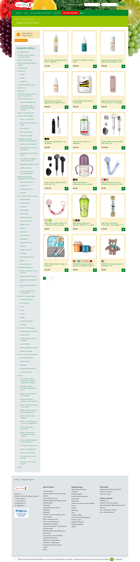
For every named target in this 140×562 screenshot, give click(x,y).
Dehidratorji (21, 88)
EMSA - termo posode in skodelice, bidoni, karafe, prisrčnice (28, 434)
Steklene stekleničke (27, 299)
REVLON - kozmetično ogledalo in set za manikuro (29, 400)
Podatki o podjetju (76, 515)
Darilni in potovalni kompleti (29, 144)
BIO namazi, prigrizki (26, 132)
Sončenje (23, 253)
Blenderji (23, 365)
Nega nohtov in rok (26, 242)
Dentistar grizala (25, 344)
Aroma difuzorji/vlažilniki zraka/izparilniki (28, 292)
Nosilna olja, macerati (27, 189)
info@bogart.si (20, 505)
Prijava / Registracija (21, 40)
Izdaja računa (75, 501)
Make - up (23, 260)
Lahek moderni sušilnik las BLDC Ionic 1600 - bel (112, 142)
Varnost (73, 505)
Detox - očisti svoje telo (27, 119)
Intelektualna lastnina (77, 522)
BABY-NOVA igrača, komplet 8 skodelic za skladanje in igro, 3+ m (84, 265)
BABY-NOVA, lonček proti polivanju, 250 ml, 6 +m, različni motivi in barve (83, 224)
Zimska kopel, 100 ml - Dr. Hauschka (82, 142)
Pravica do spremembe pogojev (80, 517)
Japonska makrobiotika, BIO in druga (29, 124)
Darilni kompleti (25, 199)
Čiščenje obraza (25, 203)
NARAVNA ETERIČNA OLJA (25, 267)
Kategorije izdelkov (26, 48)
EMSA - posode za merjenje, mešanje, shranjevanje (29, 411)
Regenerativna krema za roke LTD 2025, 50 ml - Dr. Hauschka (111, 101)
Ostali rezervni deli (26, 372)
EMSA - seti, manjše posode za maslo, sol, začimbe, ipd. (29, 422)
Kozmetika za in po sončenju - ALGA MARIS (29, 148)
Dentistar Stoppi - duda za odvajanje (28, 339)
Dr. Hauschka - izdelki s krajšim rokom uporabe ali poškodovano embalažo (28, 380)
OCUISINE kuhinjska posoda (29, 445)
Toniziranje (24, 206)
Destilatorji (21, 91)
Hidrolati (23, 193)
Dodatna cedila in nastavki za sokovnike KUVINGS (26, 56)
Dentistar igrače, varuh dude (29, 331)
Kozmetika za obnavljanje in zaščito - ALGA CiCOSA (29, 159)
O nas (26, 13)
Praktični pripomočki (26, 321)
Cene (73, 512)
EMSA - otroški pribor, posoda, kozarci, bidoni (29, 406)
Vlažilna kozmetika (26, 168)
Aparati (23, 74)
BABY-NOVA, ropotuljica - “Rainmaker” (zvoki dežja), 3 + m (112, 224)
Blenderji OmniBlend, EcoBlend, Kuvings (27, 64)
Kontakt (57, 13)
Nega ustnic (24, 232)
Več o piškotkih (118, 559)
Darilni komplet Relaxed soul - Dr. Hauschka (83, 101)
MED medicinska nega (27, 257)
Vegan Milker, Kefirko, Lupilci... (26, 85)
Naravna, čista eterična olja (28, 276)
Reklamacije (74, 510)
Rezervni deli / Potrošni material (27, 354)
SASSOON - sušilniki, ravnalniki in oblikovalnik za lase (28, 388)
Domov (18, 13)
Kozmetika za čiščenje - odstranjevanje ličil (27, 172)
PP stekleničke (25, 303)
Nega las (23, 246)
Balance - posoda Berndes (28, 449)
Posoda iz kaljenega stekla (28, 102)
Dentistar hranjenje (26, 351)
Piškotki (73, 526)
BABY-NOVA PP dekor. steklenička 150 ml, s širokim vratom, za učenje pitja (82, 184)
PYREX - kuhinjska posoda (25, 99)
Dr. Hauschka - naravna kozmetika (28, 196)
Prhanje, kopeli (25, 235)
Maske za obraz (25, 224)
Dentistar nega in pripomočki (29, 347)
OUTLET (20, 375)
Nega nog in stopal (26, 249)
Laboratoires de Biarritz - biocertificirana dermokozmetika (27, 140)
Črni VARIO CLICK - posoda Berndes (28, 457)
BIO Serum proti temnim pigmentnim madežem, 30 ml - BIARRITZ (55, 102)
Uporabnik (74, 491)
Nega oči (23, 228)
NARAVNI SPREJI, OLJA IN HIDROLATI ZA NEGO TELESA (26, 177)
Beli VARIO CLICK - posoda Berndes (28, 463)
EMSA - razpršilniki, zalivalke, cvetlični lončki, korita (29, 441)
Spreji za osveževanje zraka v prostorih (29, 271)
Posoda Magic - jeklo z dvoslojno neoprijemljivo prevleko (28, 107)
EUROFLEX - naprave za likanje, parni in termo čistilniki (27, 95)
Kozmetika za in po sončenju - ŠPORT (29, 154)
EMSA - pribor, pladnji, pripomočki (27, 428)
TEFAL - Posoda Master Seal (26, 113)
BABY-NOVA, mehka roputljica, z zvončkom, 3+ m (112, 265)
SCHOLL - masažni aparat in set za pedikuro (28, 394)
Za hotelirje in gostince (40, 13)
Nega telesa (24, 239)
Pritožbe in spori (76, 519)
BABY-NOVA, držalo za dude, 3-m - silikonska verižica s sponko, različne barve (56, 224)
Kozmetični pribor (26, 264)
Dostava (73, 508)
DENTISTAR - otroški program (26, 328)
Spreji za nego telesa (27, 182)
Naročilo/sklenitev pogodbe (79, 496)
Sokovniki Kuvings (23, 52)
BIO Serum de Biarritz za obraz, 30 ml (83, 61)
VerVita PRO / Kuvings (27, 358)
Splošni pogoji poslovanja (78, 489)
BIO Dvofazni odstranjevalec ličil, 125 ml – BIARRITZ (56, 61)
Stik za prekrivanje (26, 221)
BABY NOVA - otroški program (26, 296)
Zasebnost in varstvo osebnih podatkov (82, 503)
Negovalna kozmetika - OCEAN (29, 164)
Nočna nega (24, 214)
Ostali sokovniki (25, 361)
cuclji (22, 306)
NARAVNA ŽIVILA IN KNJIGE (25, 116)
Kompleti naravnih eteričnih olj (29, 286)
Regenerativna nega (26, 217)
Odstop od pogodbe (77, 524)
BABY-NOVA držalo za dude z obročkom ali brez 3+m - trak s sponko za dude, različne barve (111, 184)
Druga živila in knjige (26, 135)
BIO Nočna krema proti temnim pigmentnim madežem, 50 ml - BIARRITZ (112, 61)
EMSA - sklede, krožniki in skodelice (28, 417)
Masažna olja (24, 185)
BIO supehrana (25, 128)
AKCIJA (20, 467)
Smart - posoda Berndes (28, 452)
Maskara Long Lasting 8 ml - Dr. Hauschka (55, 142)
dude (22, 310)
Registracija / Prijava (74, 4)
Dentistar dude (25, 335)
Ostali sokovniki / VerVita (25, 60)
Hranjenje (23, 324)
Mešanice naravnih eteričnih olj (29, 281)
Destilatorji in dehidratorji (28, 368)
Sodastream (21, 71)
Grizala (23, 314)
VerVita (16, 19)
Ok (111, 559)
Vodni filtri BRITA (23, 68)
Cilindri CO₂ (24, 81)
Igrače (22, 317)
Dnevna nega (24, 210)
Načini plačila (75, 498)
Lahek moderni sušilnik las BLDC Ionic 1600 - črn (55, 183)
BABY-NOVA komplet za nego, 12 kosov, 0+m (56, 265)
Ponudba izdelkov (76, 494)
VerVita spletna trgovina (27, 19)
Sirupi (22, 78)
